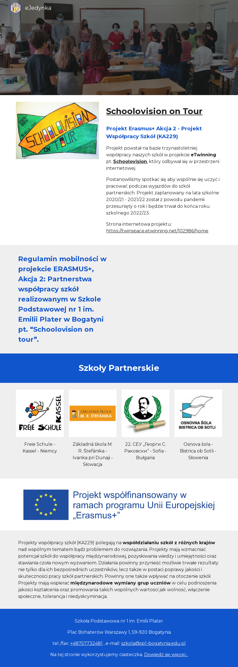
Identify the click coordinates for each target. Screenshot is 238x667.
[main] (163, 111)
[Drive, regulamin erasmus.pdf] (172, 279)
